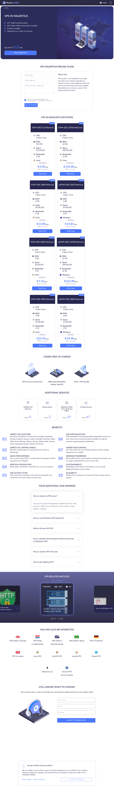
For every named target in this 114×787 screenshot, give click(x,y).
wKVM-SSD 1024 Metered (71, 185)
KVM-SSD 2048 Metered (42, 185)
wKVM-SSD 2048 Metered (71, 299)
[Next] (60, 618)
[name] (76, 700)
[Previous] (53, 618)
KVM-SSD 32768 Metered (70, 128)
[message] (76, 712)
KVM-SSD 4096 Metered (42, 299)
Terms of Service (39, 779)
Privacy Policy (26, 779)
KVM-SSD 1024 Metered (42, 242)
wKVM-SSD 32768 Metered (70, 242)
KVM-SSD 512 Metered (42, 128)
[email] (76, 706)
